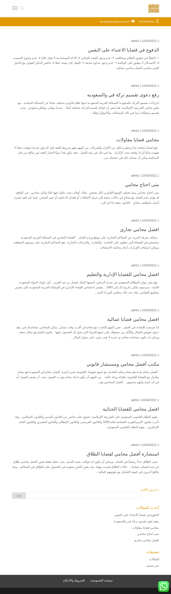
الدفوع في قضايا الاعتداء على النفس (123, 50)
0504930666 (146, 21)
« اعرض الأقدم (149, 489)
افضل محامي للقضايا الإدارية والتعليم (123, 274)
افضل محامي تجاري (139, 229)
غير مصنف (152, 565)
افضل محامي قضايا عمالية (133, 319)
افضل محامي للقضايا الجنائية (131, 409)
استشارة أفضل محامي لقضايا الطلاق (123, 454)
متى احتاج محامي (142, 184)
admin (135, 41)
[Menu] (15, 8)
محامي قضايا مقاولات (137, 139)
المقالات (154, 559)
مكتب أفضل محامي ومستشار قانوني (122, 364)
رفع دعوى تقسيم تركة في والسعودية (123, 94)
